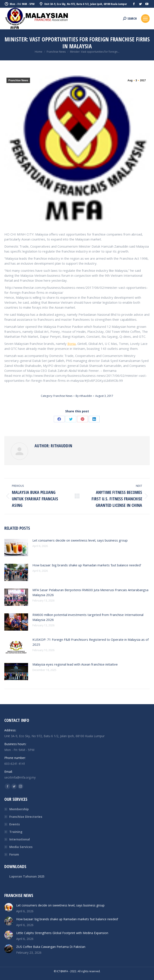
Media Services (21, 847)
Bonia (71, 343)
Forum (14, 854)
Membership (19, 809)
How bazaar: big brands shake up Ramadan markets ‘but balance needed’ (86, 565)
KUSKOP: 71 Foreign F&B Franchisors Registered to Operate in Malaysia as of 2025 (90, 642)
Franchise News (18, 80)
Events (14, 824)
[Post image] (16, 547)
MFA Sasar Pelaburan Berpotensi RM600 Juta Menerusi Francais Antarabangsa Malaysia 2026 (90, 592)
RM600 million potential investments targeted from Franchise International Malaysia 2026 (87, 617)
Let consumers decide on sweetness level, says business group (80, 540)
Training (15, 832)
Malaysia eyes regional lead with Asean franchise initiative (75, 664)
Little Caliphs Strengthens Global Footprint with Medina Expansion (62, 933)
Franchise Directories (25, 817)
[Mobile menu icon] (145, 18)
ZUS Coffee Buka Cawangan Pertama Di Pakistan (50, 947)
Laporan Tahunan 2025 (26, 876)
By (84, 396)
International (19, 839)
